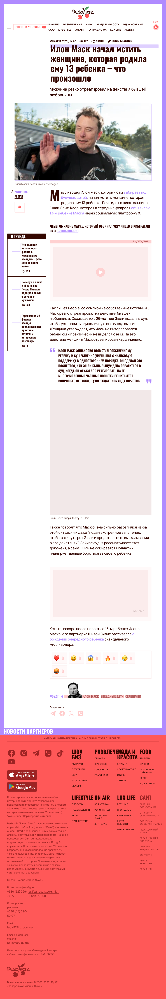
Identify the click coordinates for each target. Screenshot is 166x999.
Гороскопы (101, 769)
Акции (129, 30)
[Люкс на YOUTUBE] (30, 27)
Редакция (146, 869)
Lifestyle (64, 30)
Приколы (100, 758)
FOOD (51, 30)
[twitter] (71, 713)
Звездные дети (112, 696)
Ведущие (122, 804)
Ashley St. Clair (80, 518)
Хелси (143, 778)
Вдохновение (133, 24)
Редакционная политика (149, 840)
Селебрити (133, 696)
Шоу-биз (54, 24)
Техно (75, 815)
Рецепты (145, 758)
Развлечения (72, 24)
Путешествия (80, 821)
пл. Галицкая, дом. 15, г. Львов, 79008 (43, 894)
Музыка (76, 786)
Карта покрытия (123, 822)
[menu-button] (9, 27)
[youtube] (11, 762)
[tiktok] (60, 753)
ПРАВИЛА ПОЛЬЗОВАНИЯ (148, 806)
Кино (89, 24)
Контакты (146, 855)
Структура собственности (149, 814)
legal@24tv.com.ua (20, 927)
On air (79, 30)
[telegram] (53, 713)
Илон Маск (90, 696)
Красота (122, 763)
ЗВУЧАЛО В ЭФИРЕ (101, 817)
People (19, 196)
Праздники (101, 775)
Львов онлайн (125, 829)
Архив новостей (146, 862)
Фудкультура (147, 783)
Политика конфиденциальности (149, 823)
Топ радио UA (97, 30)
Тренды (121, 780)
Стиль (121, 775)
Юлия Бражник (122, 41)
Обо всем (77, 804)
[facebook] (62, 713)
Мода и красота (108, 24)
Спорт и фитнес (126, 769)
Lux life (115, 30)
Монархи (77, 763)
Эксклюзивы (80, 780)
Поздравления (81, 809)
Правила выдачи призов (149, 848)
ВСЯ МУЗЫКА (102, 804)
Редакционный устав (149, 831)
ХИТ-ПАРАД (101, 824)
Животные (101, 764)
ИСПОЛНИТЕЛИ (103, 809)
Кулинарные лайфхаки (147, 771)
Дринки (144, 764)
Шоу (74, 775)
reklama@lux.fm (18, 943)
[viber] (80, 713)
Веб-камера (124, 815)
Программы (124, 809)
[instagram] (23, 753)
